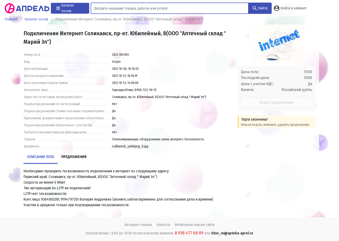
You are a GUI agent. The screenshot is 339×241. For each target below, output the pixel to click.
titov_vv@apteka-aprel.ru (232, 233)
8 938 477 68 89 (189, 233)
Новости (163, 224)
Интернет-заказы (138, 224)
